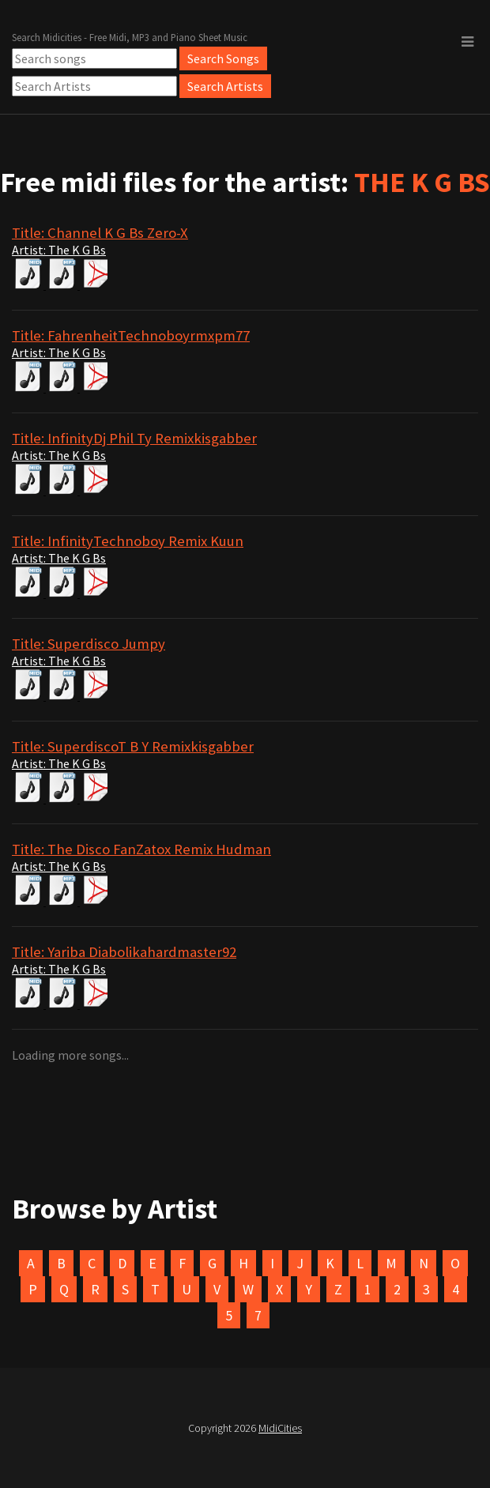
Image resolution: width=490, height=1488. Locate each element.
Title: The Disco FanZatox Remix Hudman (141, 849)
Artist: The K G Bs (59, 250)
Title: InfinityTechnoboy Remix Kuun (127, 541)
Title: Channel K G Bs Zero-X (100, 233)
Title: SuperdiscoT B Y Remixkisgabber (133, 746)
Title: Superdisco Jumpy (88, 644)
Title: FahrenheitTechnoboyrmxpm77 (131, 335)
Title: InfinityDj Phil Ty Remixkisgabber (134, 438)
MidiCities (280, 1428)
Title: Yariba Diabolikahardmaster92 (124, 952)
